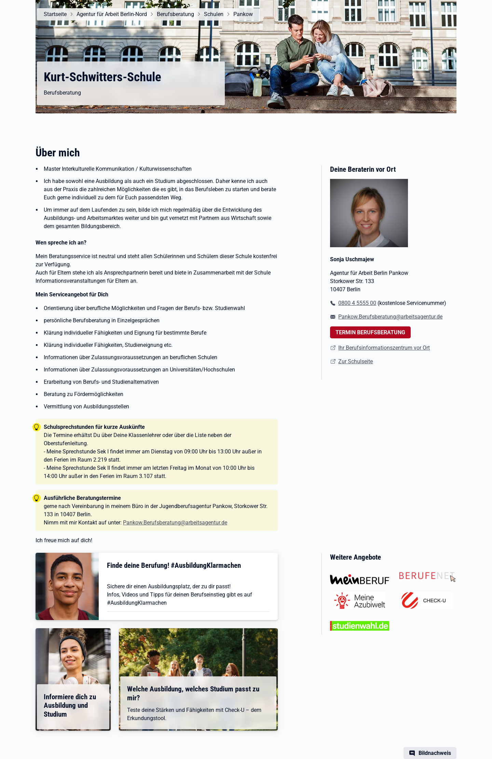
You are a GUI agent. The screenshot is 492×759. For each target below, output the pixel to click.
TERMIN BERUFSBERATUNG (370, 332)
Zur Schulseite (355, 361)
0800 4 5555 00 (357, 303)
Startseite (55, 14)
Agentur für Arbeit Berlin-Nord (112, 14)
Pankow (243, 14)
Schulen (213, 14)
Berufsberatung (175, 14)
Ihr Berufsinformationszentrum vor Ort (384, 348)
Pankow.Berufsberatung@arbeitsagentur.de (175, 522)
